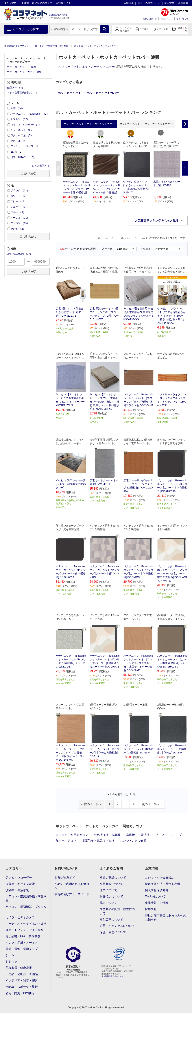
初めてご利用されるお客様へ (72, 886)
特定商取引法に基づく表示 (162, 883)
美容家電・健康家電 (18, 967)
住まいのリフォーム (148, 3)
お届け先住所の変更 (58, 15)
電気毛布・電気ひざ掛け (98, 840)
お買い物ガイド (150, 19)
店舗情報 (128, 3)
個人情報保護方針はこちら (112, 976)
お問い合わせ (166, 19)
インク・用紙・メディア (21, 942)
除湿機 (145, 834)
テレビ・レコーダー (18, 877)
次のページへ (150, 804)
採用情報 (151, 909)
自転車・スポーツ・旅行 (21, 986)
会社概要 (183, 3)
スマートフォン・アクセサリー (26, 930)
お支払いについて (111, 896)
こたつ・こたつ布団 (133, 840)
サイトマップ (182, 19)
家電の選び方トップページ (72, 894)
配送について (108, 902)
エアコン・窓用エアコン (72, 834)
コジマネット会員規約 (159, 877)
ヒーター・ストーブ (168, 834)
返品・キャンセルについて (117, 925)
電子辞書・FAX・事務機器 (22, 936)
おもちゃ (11, 961)
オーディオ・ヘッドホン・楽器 (26, 923)
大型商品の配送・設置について (117, 911)
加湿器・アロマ (66, 840)
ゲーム (9, 955)
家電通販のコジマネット (16, 46)
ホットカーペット (67, 66)
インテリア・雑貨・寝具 (21, 980)
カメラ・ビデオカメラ (20, 917)
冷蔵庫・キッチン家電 (20, 883)
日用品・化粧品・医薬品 (21, 974)
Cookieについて (155, 896)
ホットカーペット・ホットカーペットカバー (96, 46)
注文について (108, 890)
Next (185, 168)
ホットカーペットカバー (98, 66)
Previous (58, 168)
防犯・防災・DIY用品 (19, 993)
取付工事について (111, 919)
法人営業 (169, 3)
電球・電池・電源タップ (21, 948)
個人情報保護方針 (156, 890)
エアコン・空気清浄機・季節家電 (51, 46)
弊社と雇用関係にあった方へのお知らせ (165, 917)
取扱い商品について (113, 877)
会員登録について (111, 883)
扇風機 (130, 834)
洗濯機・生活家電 (17, 890)
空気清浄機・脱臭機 (107, 834)
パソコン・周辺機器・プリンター (26, 908)
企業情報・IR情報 (156, 902)
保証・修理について (113, 932)
